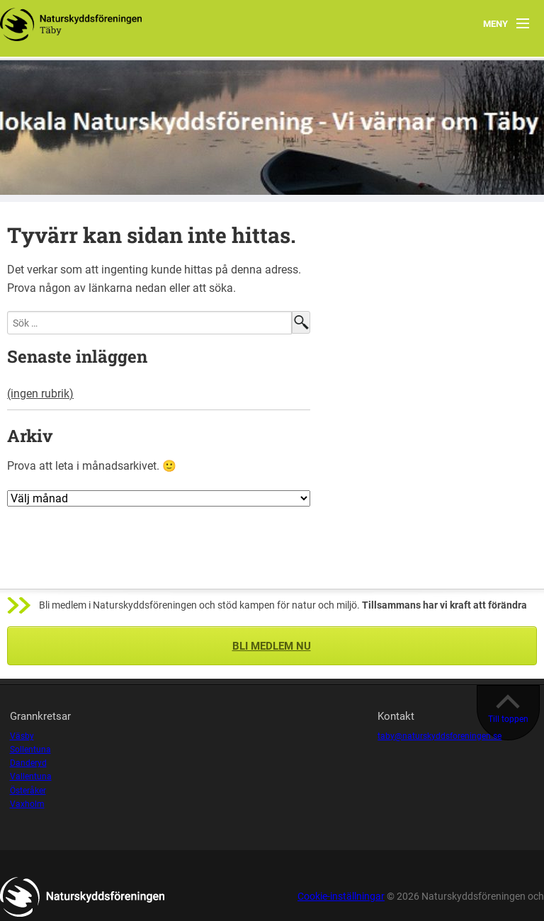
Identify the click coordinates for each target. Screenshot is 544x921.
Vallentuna (31, 776)
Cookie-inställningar (341, 897)
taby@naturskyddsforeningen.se (440, 736)
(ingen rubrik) (40, 393)
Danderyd (28, 763)
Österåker (28, 791)
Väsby (22, 736)
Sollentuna (30, 750)
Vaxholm (27, 804)
